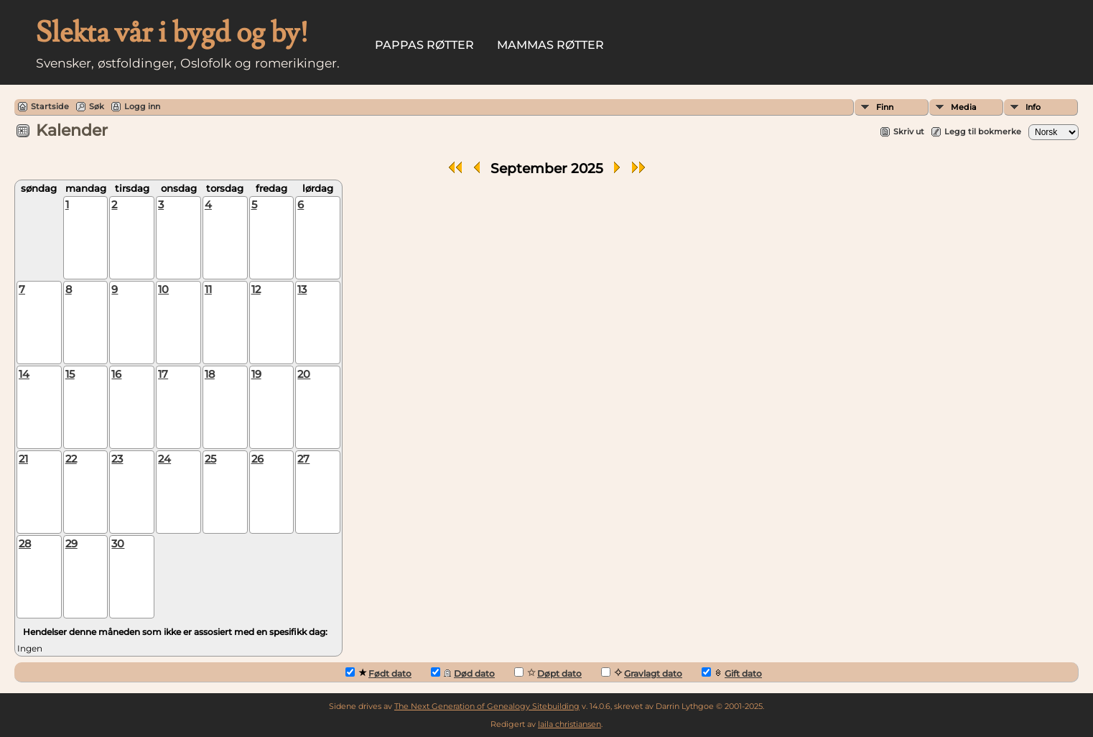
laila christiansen (569, 724)
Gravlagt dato (641, 673)
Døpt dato (548, 673)
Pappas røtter (424, 45)
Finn (884, 107)
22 (71, 459)
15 (70, 374)
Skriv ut (908, 131)
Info (1033, 107)
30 (117, 543)
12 (256, 289)
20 (303, 374)
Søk (96, 106)
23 (117, 459)
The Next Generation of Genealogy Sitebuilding (487, 706)
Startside (50, 106)
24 (164, 459)
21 (23, 459)
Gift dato (732, 673)
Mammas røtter (550, 45)
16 (116, 374)
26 (257, 459)
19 (256, 374)
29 (71, 543)
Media (964, 107)
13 (302, 289)
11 (208, 289)
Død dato (463, 673)
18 (210, 374)
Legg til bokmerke (982, 131)
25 (210, 459)
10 (163, 289)
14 (24, 374)
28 (25, 543)
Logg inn (142, 106)
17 (163, 374)
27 (303, 459)
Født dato (378, 673)
